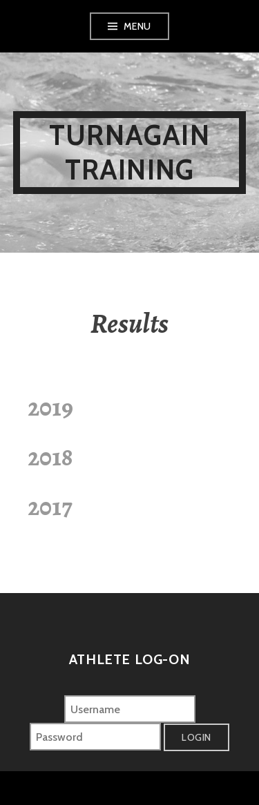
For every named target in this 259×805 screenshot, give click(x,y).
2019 (50, 407)
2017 (50, 506)
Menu (137, 26)
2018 (50, 457)
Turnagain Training (129, 152)
